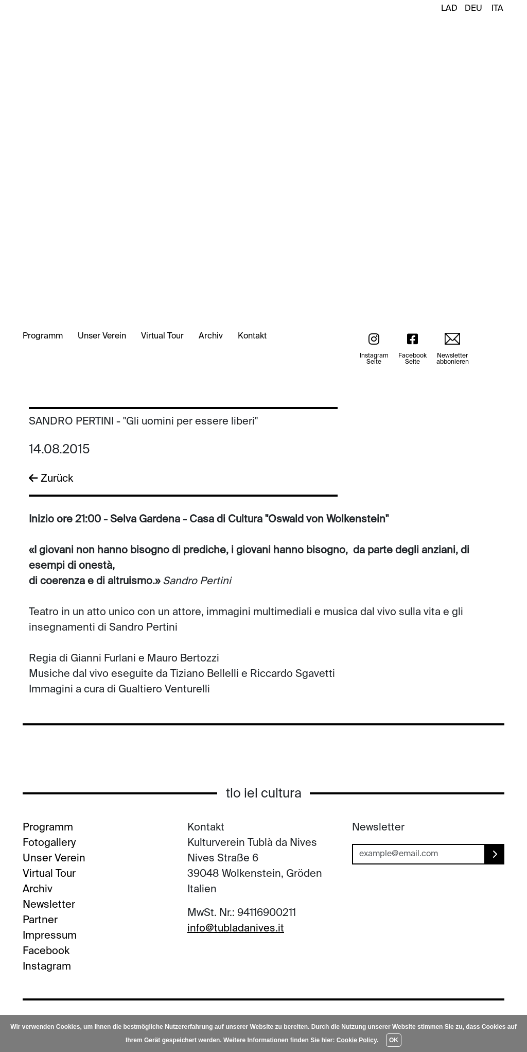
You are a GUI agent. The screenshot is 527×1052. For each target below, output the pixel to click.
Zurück (51, 478)
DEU (473, 9)
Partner (40, 920)
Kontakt (252, 336)
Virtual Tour (162, 336)
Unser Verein (102, 336)
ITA (497, 9)
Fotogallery (49, 843)
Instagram (47, 967)
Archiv (211, 336)
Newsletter (49, 905)
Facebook (46, 951)
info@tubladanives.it (235, 929)
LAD (449, 9)
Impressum (50, 936)
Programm (43, 336)
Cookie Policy (357, 1040)
